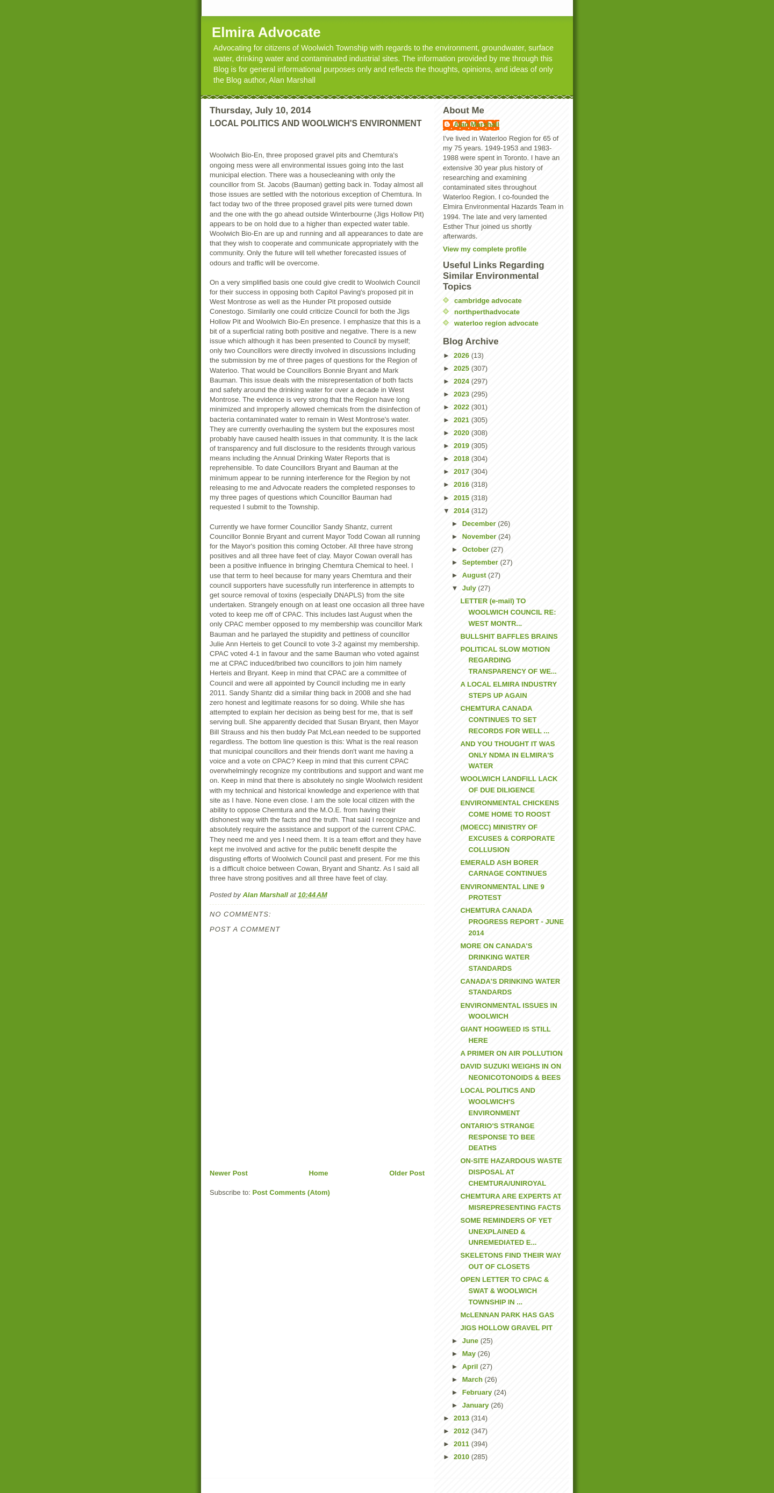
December (480, 524)
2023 (462, 394)
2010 (462, 1457)
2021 (462, 420)
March (473, 1379)
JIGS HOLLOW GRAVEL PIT (506, 1328)
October (476, 549)
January (476, 1405)
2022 (462, 407)
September (481, 562)
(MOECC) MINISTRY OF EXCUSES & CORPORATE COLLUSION (507, 838)
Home (318, 1173)
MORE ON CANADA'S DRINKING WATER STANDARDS (496, 957)
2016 (462, 484)
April (471, 1366)
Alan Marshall (476, 124)
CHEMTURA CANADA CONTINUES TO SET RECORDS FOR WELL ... (504, 719)
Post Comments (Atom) (291, 1192)
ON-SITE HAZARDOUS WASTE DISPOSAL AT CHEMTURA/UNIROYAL (511, 1172)
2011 (462, 1444)
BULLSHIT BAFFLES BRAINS (508, 636)
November (480, 536)
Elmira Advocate (266, 32)
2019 (462, 446)
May (470, 1354)
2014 (462, 511)
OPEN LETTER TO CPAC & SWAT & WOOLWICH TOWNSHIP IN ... (504, 1290)
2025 (462, 368)
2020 (462, 433)
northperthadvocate (487, 312)
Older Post (407, 1173)
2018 (462, 459)
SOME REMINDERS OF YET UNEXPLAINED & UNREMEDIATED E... (505, 1231)
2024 (462, 381)
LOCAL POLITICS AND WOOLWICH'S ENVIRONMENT (497, 1101)
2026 (462, 355)
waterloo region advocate (496, 323)
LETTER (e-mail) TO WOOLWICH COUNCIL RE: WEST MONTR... (508, 612)
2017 (462, 471)
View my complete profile (485, 249)
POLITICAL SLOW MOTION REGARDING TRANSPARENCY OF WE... (508, 660)
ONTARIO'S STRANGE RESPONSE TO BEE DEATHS (497, 1137)
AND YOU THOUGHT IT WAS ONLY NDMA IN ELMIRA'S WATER (507, 755)
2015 (462, 498)
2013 (462, 1418)
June (471, 1341)
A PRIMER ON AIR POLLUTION (511, 1053)
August (475, 575)
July (470, 588)
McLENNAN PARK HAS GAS (507, 1315)
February (478, 1392)
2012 (462, 1431)
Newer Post (229, 1173)
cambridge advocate (488, 301)
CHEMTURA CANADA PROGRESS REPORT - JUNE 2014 (512, 921)
